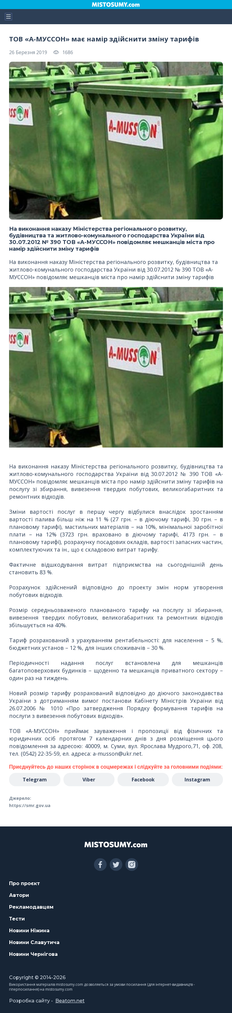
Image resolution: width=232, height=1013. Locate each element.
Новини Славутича (34, 942)
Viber (88, 779)
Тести (17, 919)
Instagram (197, 779)
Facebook (143, 779)
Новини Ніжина (29, 930)
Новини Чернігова (33, 954)
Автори (19, 895)
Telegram (35, 779)
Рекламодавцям (31, 907)
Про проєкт (24, 883)
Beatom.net (70, 1001)
